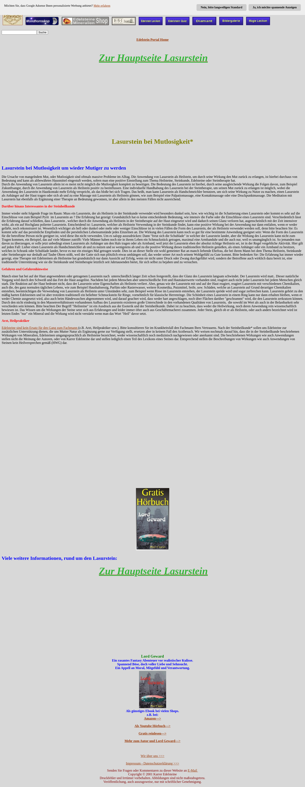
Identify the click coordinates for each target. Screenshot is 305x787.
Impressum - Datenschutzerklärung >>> (152, 763)
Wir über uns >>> (152, 756)
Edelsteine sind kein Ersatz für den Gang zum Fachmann (40, 328)
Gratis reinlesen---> (153, 733)
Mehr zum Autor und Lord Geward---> (152, 741)
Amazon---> (152, 718)
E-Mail (193, 770)
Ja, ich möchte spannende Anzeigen (275, 7)
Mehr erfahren (101, 5)
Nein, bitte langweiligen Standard (221, 7)
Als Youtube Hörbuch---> (152, 726)
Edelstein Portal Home (152, 39)
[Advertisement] (153, 104)
